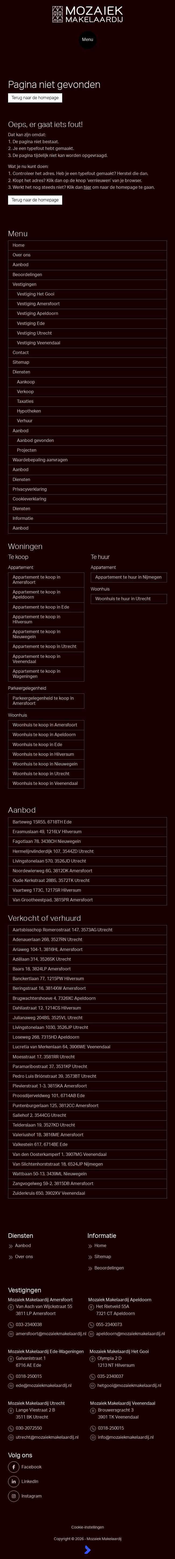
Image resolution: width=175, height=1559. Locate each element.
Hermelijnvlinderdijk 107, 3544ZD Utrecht (53, 851)
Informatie (23, 518)
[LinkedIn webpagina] (15, 1481)
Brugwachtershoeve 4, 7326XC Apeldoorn (54, 998)
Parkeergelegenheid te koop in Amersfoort (43, 701)
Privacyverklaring (30, 489)
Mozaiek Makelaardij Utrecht (36, 1403)
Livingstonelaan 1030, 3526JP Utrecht (50, 1027)
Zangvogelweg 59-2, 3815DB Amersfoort (53, 1184)
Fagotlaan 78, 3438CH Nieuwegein (47, 841)
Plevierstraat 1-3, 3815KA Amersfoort (50, 1086)
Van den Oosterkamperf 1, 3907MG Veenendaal (60, 1154)
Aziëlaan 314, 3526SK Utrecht (42, 959)
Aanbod (21, 265)
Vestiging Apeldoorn (37, 313)
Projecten (26, 450)
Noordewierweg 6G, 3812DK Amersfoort (52, 871)
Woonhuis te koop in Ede (37, 745)
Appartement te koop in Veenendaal (36, 659)
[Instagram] (15, 1496)
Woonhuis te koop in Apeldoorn (44, 735)
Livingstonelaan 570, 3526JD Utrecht (49, 861)
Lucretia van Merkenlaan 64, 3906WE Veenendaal (61, 1047)
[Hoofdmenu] (88, 40)
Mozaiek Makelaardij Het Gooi (119, 1351)
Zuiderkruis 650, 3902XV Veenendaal (49, 1193)
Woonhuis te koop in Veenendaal (45, 783)
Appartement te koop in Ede (41, 607)
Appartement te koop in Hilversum (36, 619)
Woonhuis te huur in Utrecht (123, 599)
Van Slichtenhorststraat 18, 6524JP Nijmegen (58, 1164)
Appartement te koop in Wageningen (36, 674)
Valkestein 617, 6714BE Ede (40, 1144)
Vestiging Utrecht (34, 333)
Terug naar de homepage (35, 98)
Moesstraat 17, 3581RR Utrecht (44, 1057)
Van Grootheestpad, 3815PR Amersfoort (53, 900)
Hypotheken (29, 411)
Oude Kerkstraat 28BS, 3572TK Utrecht (51, 880)
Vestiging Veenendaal (38, 343)
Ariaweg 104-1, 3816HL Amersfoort (48, 949)
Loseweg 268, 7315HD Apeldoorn (46, 1037)
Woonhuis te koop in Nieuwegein (45, 764)
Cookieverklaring (29, 499)
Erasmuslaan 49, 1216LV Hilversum (47, 832)
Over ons (21, 255)
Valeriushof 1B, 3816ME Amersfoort (48, 1135)
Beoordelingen (27, 275)
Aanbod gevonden (35, 440)
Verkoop (25, 392)
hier (87, 187)
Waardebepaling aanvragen (40, 460)
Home (18, 245)
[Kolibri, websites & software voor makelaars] (87, 1549)
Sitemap (21, 362)
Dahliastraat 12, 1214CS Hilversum (47, 1008)
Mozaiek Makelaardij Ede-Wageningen (46, 1351)
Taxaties (25, 401)
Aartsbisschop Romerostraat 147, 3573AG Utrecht (63, 930)
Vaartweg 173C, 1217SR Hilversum (47, 890)
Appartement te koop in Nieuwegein (36, 634)
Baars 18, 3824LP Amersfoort (42, 969)
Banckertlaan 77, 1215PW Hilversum (48, 979)
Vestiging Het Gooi (35, 294)
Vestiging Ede (31, 323)
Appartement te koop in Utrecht (44, 646)
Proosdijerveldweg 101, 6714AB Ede (49, 1096)
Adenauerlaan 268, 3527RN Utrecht (47, 940)
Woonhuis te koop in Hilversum (43, 754)
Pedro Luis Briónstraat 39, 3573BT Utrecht (54, 1076)
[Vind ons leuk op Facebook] (15, 1467)
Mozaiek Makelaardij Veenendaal (122, 1403)
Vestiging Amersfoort (38, 304)
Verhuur (25, 421)
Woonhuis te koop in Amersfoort (45, 725)
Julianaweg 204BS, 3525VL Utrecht (48, 1018)
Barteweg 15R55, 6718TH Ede (42, 822)
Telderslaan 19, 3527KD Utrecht (44, 1125)
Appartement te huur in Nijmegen (128, 577)
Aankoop (26, 382)
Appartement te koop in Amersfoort (36, 580)
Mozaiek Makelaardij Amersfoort (40, 1300)
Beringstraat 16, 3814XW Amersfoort (49, 988)
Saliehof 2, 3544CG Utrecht (39, 1115)
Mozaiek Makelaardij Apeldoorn (119, 1300)
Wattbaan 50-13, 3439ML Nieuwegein (50, 1174)
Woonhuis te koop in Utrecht (41, 774)
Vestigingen (24, 284)
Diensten (21, 372)
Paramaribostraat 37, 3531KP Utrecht (50, 1066)
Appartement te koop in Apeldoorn (36, 594)
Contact (21, 353)
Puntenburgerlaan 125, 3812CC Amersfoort (56, 1106)
